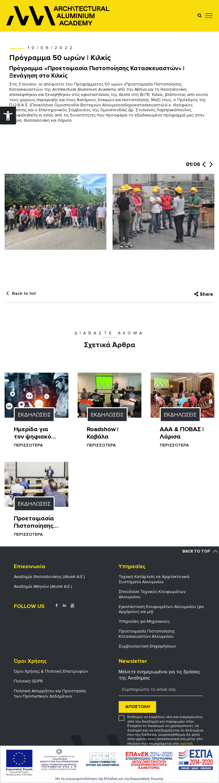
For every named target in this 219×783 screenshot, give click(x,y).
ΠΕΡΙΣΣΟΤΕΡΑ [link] (28, 445)
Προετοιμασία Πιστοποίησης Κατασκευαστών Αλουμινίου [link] (147, 634)
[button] (203, 168)
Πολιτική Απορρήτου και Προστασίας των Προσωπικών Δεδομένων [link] (50, 693)
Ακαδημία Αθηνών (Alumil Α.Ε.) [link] (43, 586)
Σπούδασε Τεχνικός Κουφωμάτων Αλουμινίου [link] (152, 594)
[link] (8, 115)
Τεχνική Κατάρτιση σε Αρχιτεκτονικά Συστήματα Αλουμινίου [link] (154, 579)
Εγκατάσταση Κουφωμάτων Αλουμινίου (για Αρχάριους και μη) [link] (161, 609)
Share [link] (206, 294)
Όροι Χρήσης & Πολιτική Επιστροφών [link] (51, 671)
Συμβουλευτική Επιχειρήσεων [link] (147, 646)
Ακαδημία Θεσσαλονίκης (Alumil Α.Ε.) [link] (49, 576)
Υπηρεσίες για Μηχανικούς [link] (144, 621)
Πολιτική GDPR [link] (28, 681)
